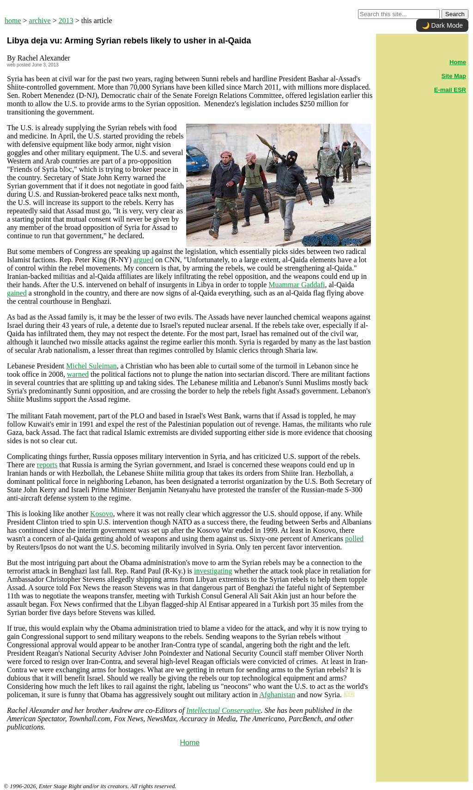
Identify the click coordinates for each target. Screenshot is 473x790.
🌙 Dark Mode (442, 25)
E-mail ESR (450, 89)
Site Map (454, 75)
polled (354, 539)
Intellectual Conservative (223, 710)
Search (455, 14)
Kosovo (101, 514)
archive (40, 20)
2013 (66, 20)
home (13, 20)
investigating (213, 571)
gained (17, 293)
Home (190, 743)
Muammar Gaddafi (296, 285)
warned (78, 374)
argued (143, 260)
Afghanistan (277, 695)
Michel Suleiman (91, 366)
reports (47, 465)
